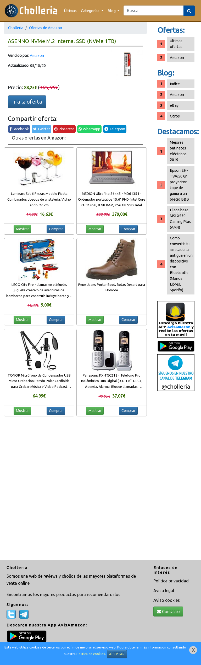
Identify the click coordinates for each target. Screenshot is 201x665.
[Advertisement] (175, 476)
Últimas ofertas (176, 44)
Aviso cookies (166, 600)
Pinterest (64, 129)
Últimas (70, 10)
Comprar (56, 229)
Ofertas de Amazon (45, 27)
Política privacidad (171, 580)
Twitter (41, 129)
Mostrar (22, 229)
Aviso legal (163, 590)
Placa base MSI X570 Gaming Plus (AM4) (180, 218)
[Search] (154, 10)
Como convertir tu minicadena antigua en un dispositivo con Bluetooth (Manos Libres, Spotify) (181, 264)
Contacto (168, 611)
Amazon (37, 55)
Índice (175, 84)
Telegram (114, 129)
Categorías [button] (90, 10)
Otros (175, 116)
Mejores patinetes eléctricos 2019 (178, 151)
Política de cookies (90, 654)
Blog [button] (112, 10)
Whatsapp (89, 129)
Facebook (19, 129)
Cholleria (15, 27)
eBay (174, 105)
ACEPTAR (117, 654)
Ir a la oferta (27, 102)
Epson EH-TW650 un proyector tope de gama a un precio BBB (179, 184)
